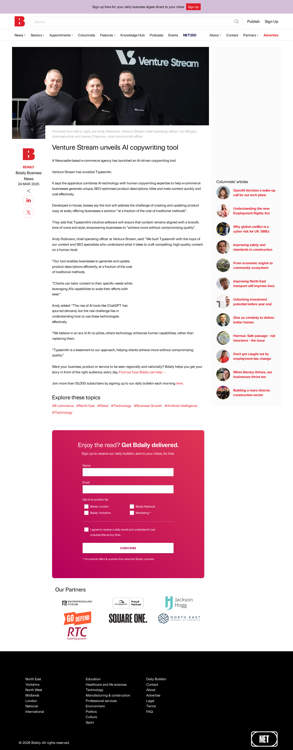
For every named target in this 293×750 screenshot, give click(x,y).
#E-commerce (63, 405)
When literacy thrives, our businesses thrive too (244, 374)
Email (86, 482)
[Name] (128, 472)
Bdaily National (145, 506)
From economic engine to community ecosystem (244, 265)
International (34, 711)
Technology (94, 689)
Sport (90, 722)
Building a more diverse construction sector (243, 392)
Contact (232, 35)
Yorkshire (32, 684)
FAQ (149, 711)
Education (93, 679)
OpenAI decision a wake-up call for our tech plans (245, 192)
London (31, 700)
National (31, 706)
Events (173, 35)
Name (86, 465)
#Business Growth (148, 405)
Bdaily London (99, 506)
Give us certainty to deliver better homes (245, 320)
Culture (91, 716)
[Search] (236, 22)
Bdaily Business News (28, 175)
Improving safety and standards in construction (244, 247)
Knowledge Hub (132, 35)
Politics (91, 711)
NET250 (189, 35)
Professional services (101, 700)
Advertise (271, 35)
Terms (151, 706)
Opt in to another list (95, 499)
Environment (95, 706)
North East (33, 679)
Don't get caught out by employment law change (243, 356)
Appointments (60, 35)
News (19, 35)
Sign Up (193, 7)
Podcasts (156, 35)
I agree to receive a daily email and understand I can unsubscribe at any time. (122, 531)
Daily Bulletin (156, 679)
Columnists (86, 35)
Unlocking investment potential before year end (244, 301)
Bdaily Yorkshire (100, 513)
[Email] (128, 489)
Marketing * (143, 513)
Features (106, 35)
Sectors (36, 35)
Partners (249, 35)
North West (33, 689)
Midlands (32, 695)
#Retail (102, 405)
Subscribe (128, 548)
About (214, 35)
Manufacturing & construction (108, 695)
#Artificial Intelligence (180, 405)
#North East (85, 405)
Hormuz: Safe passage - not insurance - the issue (245, 338)
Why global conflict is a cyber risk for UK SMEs (243, 229)
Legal (150, 700)
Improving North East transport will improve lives (245, 283)
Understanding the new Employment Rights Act (243, 211)
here (179, 383)
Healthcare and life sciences (106, 684)
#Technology (121, 405)
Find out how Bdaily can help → (142, 372)
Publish (253, 21)
